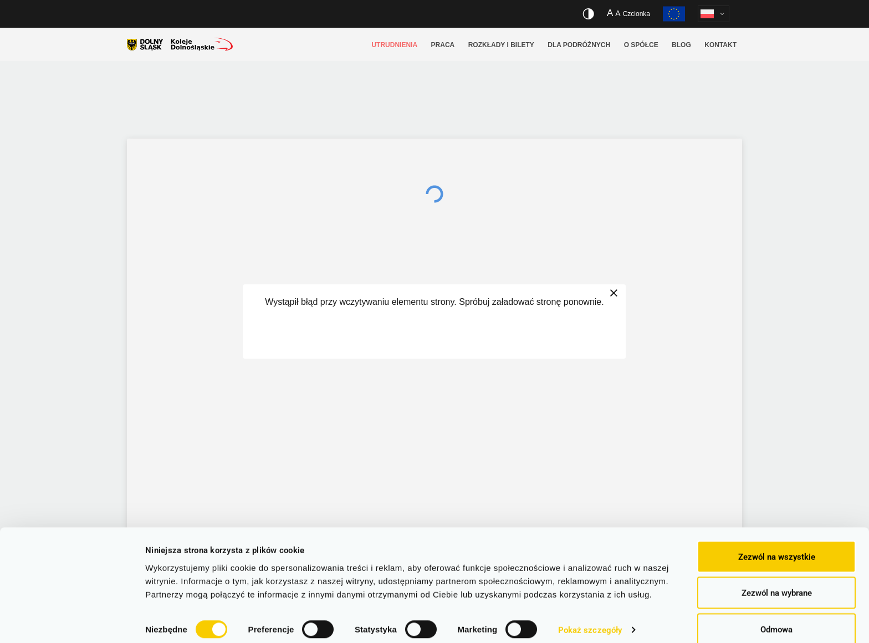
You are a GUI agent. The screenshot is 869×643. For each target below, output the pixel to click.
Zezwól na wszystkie (776, 541)
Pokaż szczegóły (590, 615)
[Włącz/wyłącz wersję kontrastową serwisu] (588, 13)
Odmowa (776, 614)
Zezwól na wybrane (777, 578)
